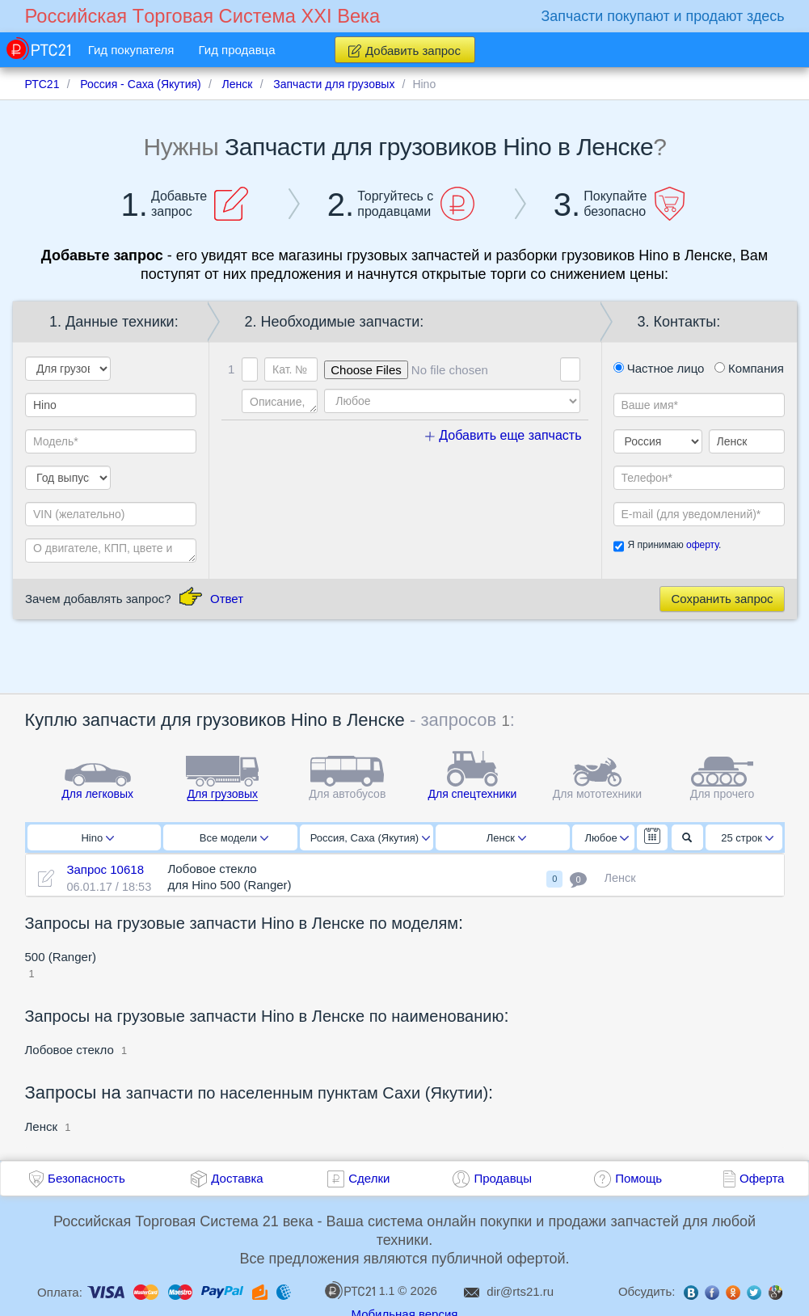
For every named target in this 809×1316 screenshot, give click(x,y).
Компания (749, 368)
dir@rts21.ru (520, 1291)
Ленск (506, 838)
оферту (702, 544)
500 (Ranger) (60, 957)
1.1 (359, 1290)
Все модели (234, 838)
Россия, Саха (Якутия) (370, 838)
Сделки (369, 1178)
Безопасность (86, 1178)
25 (747, 838)
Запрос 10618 (105, 869)
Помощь (638, 1178)
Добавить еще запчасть (503, 435)
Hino (97, 838)
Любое (607, 838)
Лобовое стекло (69, 1050)
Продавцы (503, 1178)
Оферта (761, 1178)
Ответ (226, 598)
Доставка (237, 1178)
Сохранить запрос (722, 598)
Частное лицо (659, 368)
